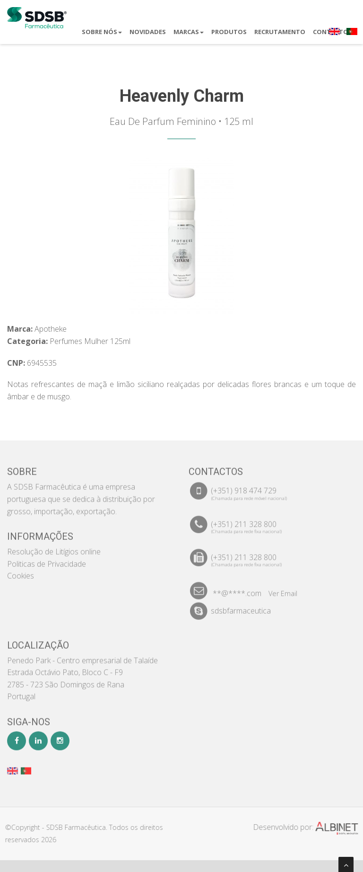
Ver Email (282, 588)
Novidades (148, 31)
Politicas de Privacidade (46, 559)
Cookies (20, 571)
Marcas (188, 31)
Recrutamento (279, 31)
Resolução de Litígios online (54, 546)
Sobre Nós (102, 31)
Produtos (229, 31)
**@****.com (237, 588)
